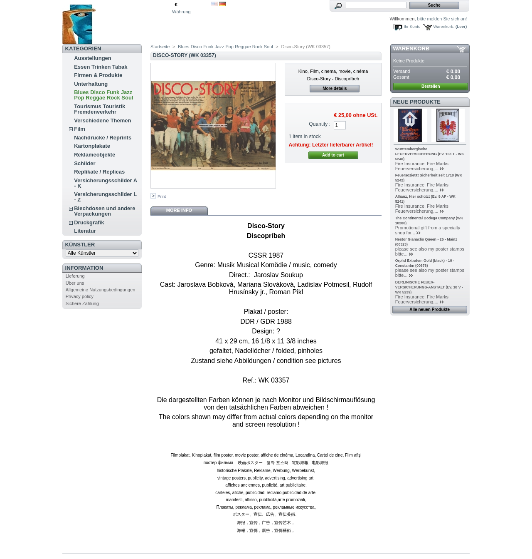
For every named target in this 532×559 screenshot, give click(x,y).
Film (79, 129)
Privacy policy (80, 296)
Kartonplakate (92, 146)
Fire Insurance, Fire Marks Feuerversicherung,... (421, 166)
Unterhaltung (91, 84)
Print (162, 196)
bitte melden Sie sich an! (442, 18)
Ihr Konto (412, 26)
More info (179, 210)
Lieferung (75, 275)
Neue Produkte (417, 102)
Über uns (75, 283)
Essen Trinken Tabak (100, 67)
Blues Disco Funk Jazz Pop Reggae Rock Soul (103, 95)
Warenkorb (411, 48)
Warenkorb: (444, 26)
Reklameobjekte (94, 155)
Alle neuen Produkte (429, 309)
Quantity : (319, 124)
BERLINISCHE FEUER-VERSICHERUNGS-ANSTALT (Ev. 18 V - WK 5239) (429, 287)
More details (335, 88)
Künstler (80, 244)
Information (84, 268)
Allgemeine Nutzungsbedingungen (100, 289)
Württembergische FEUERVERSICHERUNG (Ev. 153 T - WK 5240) (429, 154)
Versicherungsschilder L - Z (105, 197)
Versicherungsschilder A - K (105, 183)
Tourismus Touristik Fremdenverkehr (99, 109)
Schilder (84, 163)
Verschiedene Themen (102, 120)
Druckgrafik (89, 222)
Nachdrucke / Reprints (102, 137)
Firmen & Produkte (98, 75)
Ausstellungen (92, 58)
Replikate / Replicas (99, 172)
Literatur (85, 231)
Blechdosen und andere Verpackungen (104, 211)
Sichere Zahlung (82, 303)
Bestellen (430, 86)
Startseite (160, 46)
